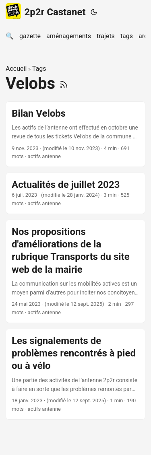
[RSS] (63, 83)
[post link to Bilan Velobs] (75, 134)
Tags (39, 68)
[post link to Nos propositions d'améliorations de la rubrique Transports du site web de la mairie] (75, 271)
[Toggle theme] (94, 12)
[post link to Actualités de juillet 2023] (75, 193)
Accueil (16, 68)
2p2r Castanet (46, 11)
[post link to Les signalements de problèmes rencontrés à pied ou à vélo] (75, 374)
